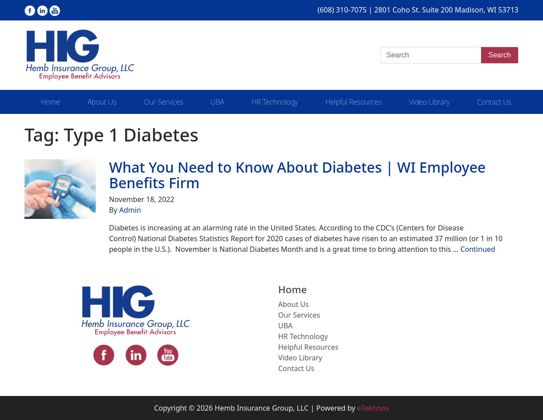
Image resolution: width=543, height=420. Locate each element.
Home (50, 102)
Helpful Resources (353, 102)
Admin (130, 210)
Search (499, 55)
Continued (477, 249)
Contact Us (494, 102)
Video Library (429, 102)
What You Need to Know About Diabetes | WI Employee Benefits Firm (297, 175)
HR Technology (274, 102)
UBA (217, 102)
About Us (102, 102)
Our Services (163, 102)
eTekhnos (373, 408)
